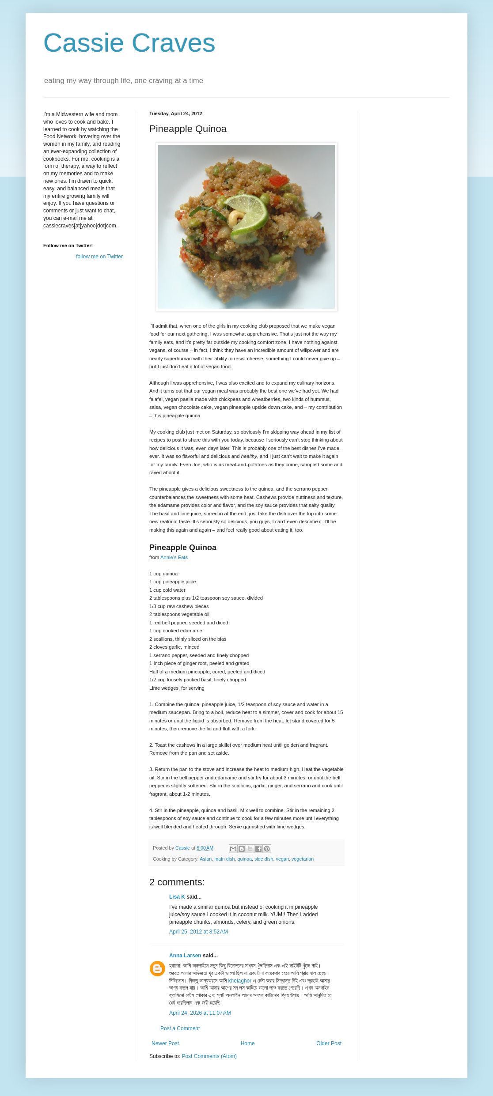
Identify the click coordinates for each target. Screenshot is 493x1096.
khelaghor (240, 981)
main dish (224, 859)
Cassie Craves (129, 42)
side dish (263, 859)
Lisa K (177, 897)
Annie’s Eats (174, 557)
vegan (282, 859)
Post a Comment (180, 1028)
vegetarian (303, 859)
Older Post (328, 1043)
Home (248, 1043)
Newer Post (165, 1043)
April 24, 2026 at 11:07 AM (200, 1013)
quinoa (244, 859)
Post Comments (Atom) (209, 1056)
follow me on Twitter (99, 256)
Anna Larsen (185, 955)
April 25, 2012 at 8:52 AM (198, 932)
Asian (206, 859)
